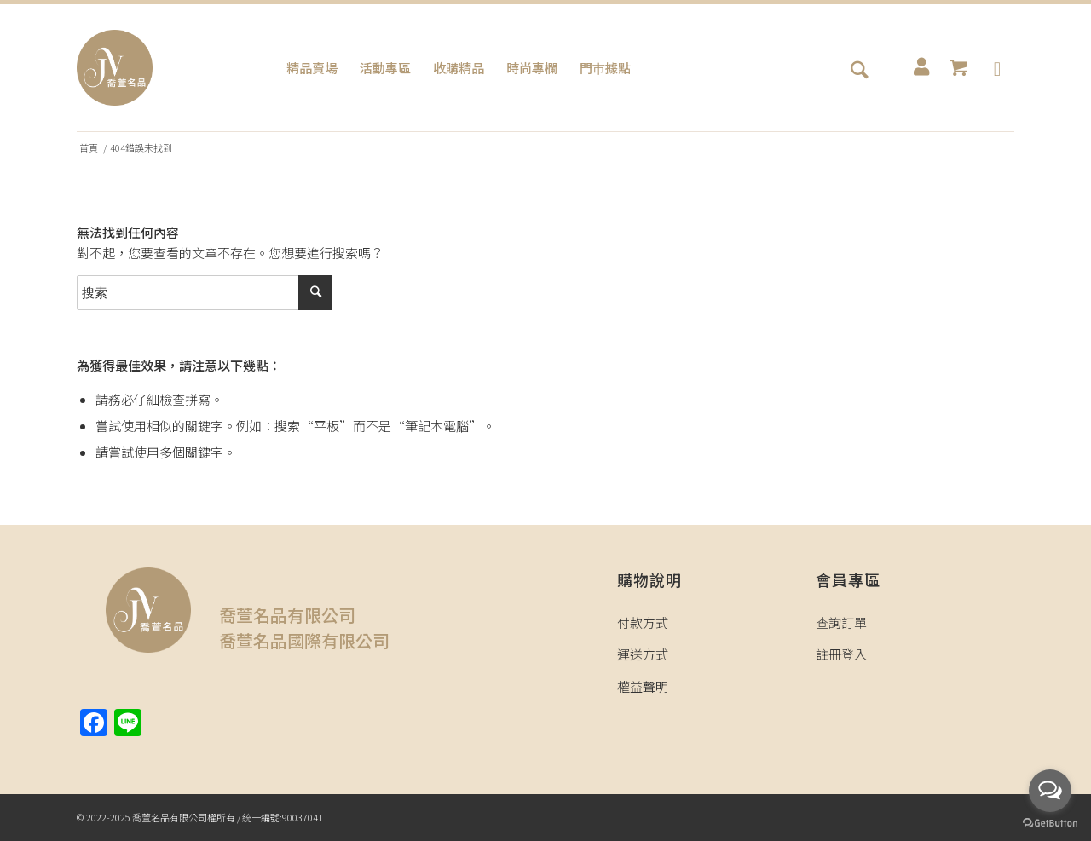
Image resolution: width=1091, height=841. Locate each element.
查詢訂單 (841, 622)
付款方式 (642, 622)
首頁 (88, 147)
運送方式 (642, 654)
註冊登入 (841, 654)
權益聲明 (642, 686)
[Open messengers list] (1050, 790)
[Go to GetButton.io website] (1050, 823)
